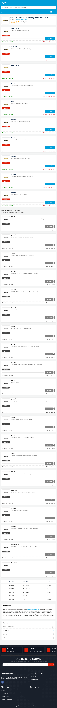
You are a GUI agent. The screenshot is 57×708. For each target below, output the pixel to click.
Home (12, 19)
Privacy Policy (5, 696)
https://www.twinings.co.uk (33, 609)
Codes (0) (28, 634)
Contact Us (4, 693)
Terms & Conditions (6, 699)
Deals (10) (28, 638)
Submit (51, 664)
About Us (4, 690)
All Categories (6, 12)
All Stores (33, 676)
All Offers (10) (28, 630)
